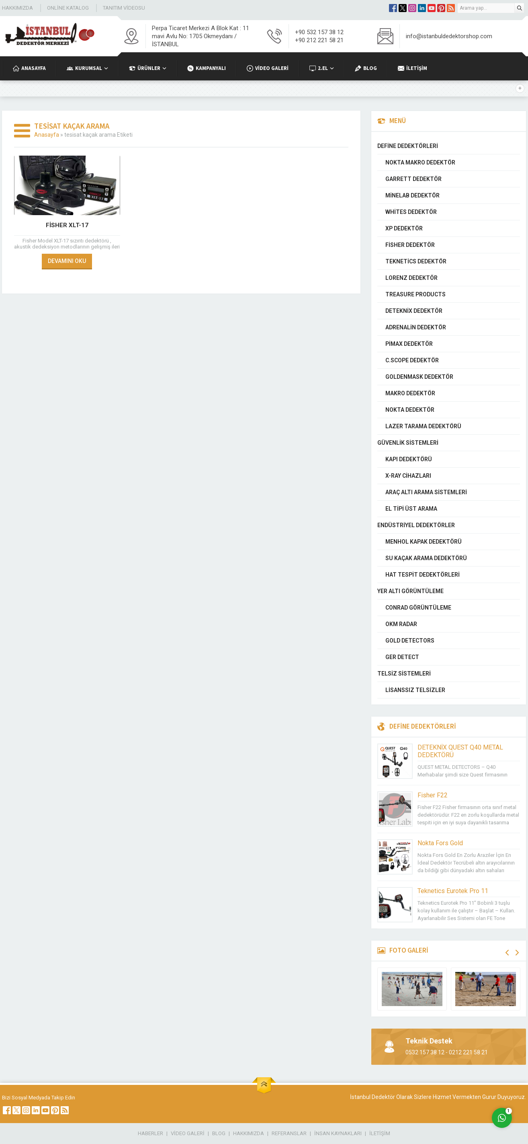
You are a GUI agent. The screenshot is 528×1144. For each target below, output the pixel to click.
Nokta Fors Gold (440, 843)
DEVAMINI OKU (67, 261)
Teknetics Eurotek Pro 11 (452, 891)
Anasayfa (46, 134)
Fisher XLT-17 (67, 225)
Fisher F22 (432, 795)
